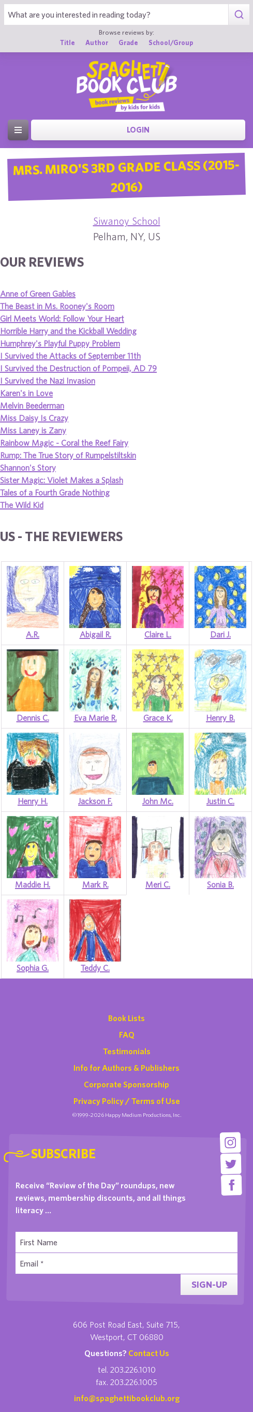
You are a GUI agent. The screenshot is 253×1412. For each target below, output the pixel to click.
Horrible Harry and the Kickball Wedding (68, 331)
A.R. (32, 634)
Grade (128, 43)
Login (138, 129)
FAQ (127, 1034)
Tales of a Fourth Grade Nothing (55, 492)
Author (96, 43)
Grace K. (158, 717)
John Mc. (157, 801)
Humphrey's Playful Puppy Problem (60, 343)
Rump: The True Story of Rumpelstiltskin (68, 455)
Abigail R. (95, 634)
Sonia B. (220, 884)
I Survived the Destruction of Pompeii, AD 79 (78, 368)
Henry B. (220, 717)
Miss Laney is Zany (33, 430)
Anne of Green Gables (38, 293)
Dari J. (220, 634)
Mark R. (95, 884)
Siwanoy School (126, 221)
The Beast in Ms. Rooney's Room (57, 306)
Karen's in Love (26, 393)
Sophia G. (33, 967)
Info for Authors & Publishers (126, 1067)
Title (67, 43)
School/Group (170, 43)
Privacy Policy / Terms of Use (126, 1100)
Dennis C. (33, 717)
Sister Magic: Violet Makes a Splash (61, 480)
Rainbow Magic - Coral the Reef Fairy (64, 442)
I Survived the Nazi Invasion (47, 380)
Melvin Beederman (32, 405)
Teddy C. (95, 967)
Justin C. (220, 801)
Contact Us (148, 1353)
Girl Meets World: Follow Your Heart (62, 318)
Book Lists (126, 1018)
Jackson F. (95, 801)
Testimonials (127, 1051)
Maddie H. (32, 884)
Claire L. (157, 634)
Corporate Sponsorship (126, 1084)
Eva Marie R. (95, 717)
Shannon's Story (28, 467)
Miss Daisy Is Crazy (34, 418)
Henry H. (33, 801)
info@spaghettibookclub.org (127, 1398)
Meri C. (157, 884)
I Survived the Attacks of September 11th (70, 355)
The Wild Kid (21, 505)
